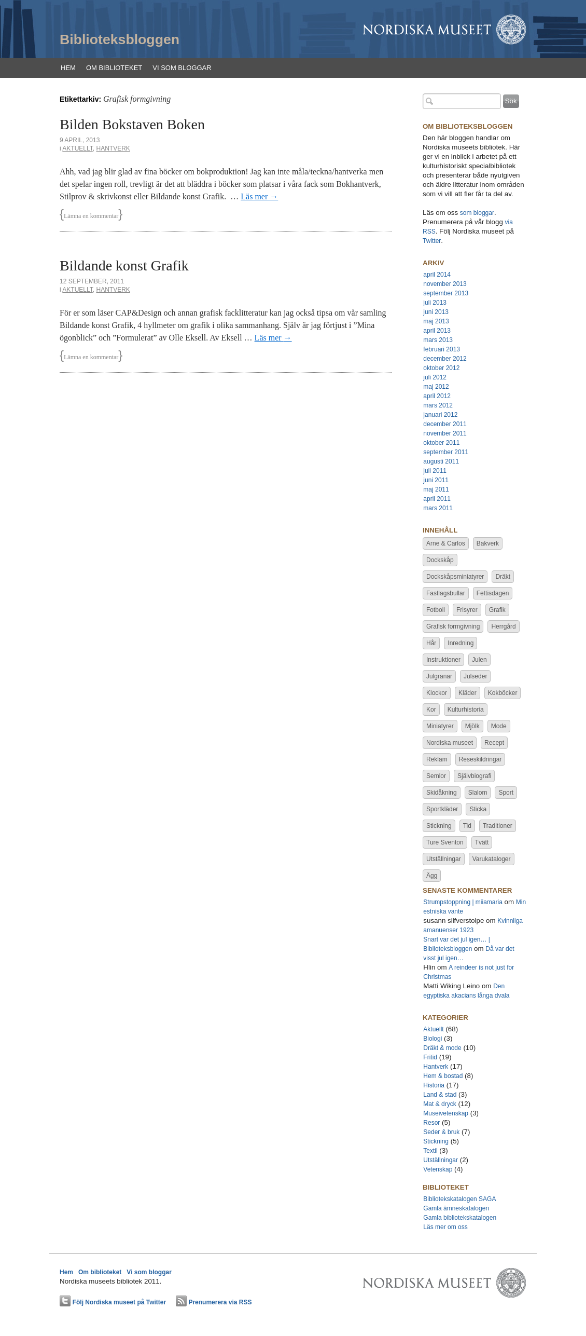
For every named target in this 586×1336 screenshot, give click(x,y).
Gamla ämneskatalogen (456, 1208)
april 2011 (437, 498)
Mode (499, 726)
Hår (431, 643)
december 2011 (444, 424)
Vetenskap (437, 1169)
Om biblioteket (114, 68)
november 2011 (444, 433)
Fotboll (435, 610)
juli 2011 (435, 470)
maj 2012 (436, 386)
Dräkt (502, 576)
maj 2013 (436, 321)
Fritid (430, 1057)
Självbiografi (474, 776)
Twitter (432, 240)
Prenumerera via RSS (220, 1302)
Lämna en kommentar (91, 216)
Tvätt (482, 842)
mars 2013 (438, 340)
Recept (494, 742)
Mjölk (472, 726)
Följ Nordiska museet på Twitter (119, 1302)
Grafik (497, 610)
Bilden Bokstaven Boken (132, 124)
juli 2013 (435, 302)
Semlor (436, 776)
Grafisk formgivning (453, 626)
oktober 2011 (441, 442)
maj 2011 (436, 489)
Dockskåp (440, 560)
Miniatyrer (440, 726)
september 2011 (445, 452)
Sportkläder (442, 809)
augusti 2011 (441, 461)
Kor (431, 709)
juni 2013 (436, 312)
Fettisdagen (493, 593)
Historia (433, 1085)
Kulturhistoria (466, 709)
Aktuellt (77, 148)
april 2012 (437, 396)
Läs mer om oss (445, 1227)
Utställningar (443, 859)
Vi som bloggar (181, 68)
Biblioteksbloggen (119, 39)
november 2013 (444, 284)
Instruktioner (443, 659)
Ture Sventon (445, 842)
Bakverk (488, 543)
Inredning (460, 643)
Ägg (431, 875)
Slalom (477, 792)
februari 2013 (441, 349)
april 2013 (437, 330)
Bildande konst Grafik (124, 265)
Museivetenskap (445, 1113)
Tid (467, 825)
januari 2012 (440, 414)
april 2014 (437, 274)
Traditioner (497, 825)
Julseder (475, 676)
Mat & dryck (439, 1104)
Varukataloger (491, 859)
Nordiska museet (449, 742)
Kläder (467, 693)
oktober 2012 (441, 368)
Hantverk (113, 148)
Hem (68, 68)
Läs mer (259, 196)
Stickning (439, 825)
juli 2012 (435, 377)
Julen (479, 659)
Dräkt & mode (442, 1048)
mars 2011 (438, 508)
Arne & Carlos (445, 543)
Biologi (432, 1038)
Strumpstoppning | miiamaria (463, 902)
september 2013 (445, 293)
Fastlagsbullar (445, 593)
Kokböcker (503, 693)
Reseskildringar (480, 759)
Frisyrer (467, 610)
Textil (430, 1150)
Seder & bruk (441, 1132)
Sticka (477, 809)
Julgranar (439, 676)
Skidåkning (441, 792)
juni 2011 (436, 480)
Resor (431, 1122)
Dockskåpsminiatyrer (455, 576)
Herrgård (503, 626)
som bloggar (477, 212)
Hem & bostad (443, 1076)
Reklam (437, 759)
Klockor (436, 693)
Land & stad (439, 1094)
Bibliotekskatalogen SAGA (459, 1199)
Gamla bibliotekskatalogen (459, 1217)
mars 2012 (438, 405)
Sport (505, 792)
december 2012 (444, 358)
